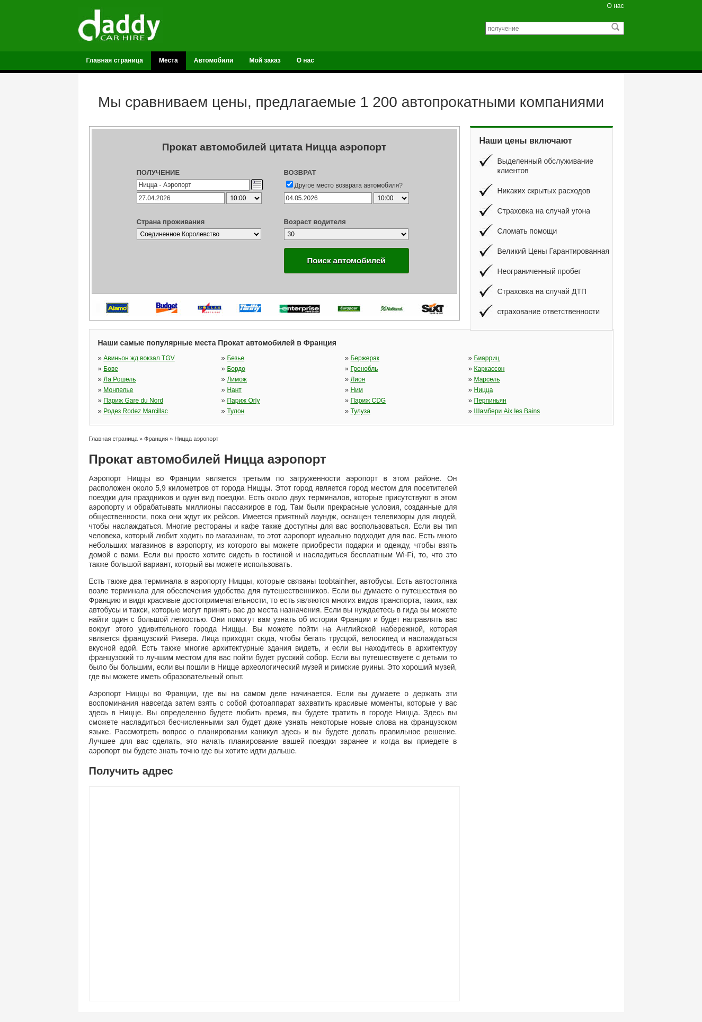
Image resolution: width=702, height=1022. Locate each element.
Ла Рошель (119, 379)
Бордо (236, 368)
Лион (357, 379)
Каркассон (489, 368)
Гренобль (364, 368)
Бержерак (364, 358)
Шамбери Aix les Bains (507, 411)
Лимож (236, 379)
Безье (235, 358)
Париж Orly (243, 400)
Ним (356, 390)
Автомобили (214, 60)
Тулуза (360, 411)
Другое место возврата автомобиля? (349, 185)
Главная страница (115, 60)
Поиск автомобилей (346, 260)
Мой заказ (264, 60)
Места (168, 60)
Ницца (483, 390)
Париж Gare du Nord (133, 400)
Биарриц (487, 358)
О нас (615, 6)
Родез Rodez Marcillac (135, 411)
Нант (234, 390)
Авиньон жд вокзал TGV (138, 358)
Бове (110, 368)
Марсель (487, 379)
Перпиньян (490, 400)
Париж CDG (368, 400)
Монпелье (118, 390)
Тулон (235, 411)
